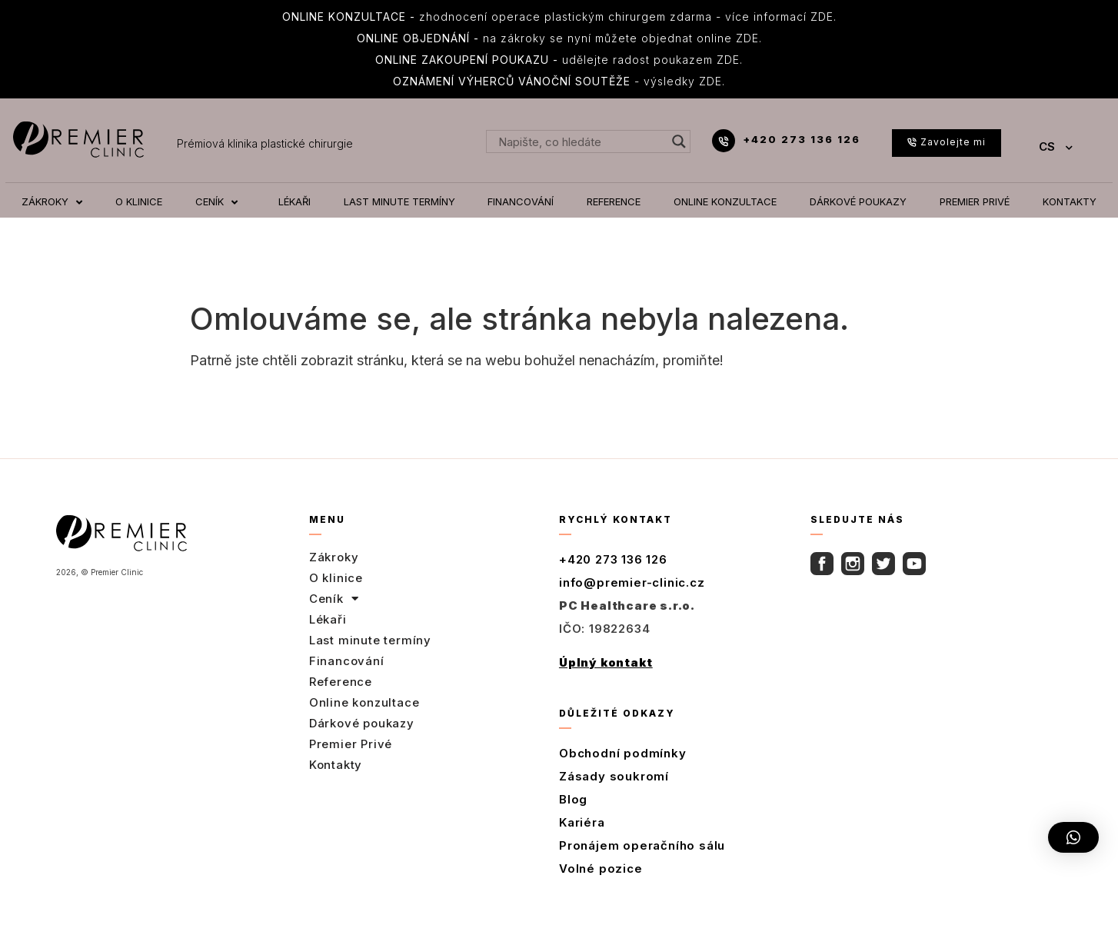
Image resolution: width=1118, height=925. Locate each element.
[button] (1073, 837)
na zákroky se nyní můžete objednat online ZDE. (559, 38)
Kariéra (582, 822)
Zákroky (334, 557)
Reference (340, 681)
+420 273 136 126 (801, 139)
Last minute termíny (370, 640)
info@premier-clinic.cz (632, 582)
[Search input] (581, 141)
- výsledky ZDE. (559, 81)
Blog (573, 799)
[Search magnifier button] (679, 141)
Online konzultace (364, 702)
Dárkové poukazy (361, 723)
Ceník (334, 599)
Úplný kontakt (605, 662)
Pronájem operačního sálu (642, 845)
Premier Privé (350, 744)
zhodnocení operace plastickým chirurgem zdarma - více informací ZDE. (559, 16)
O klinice (336, 578)
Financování (346, 661)
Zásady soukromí (614, 776)
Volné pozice (601, 868)
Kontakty (335, 764)
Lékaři (328, 619)
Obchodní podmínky (623, 753)
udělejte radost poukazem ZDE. (559, 59)
